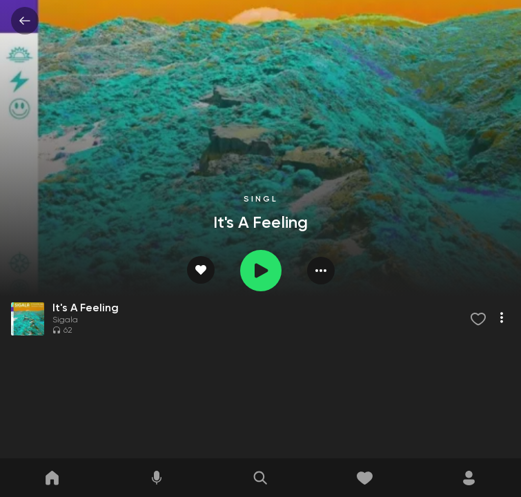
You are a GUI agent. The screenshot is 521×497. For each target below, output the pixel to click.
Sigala (65, 320)
